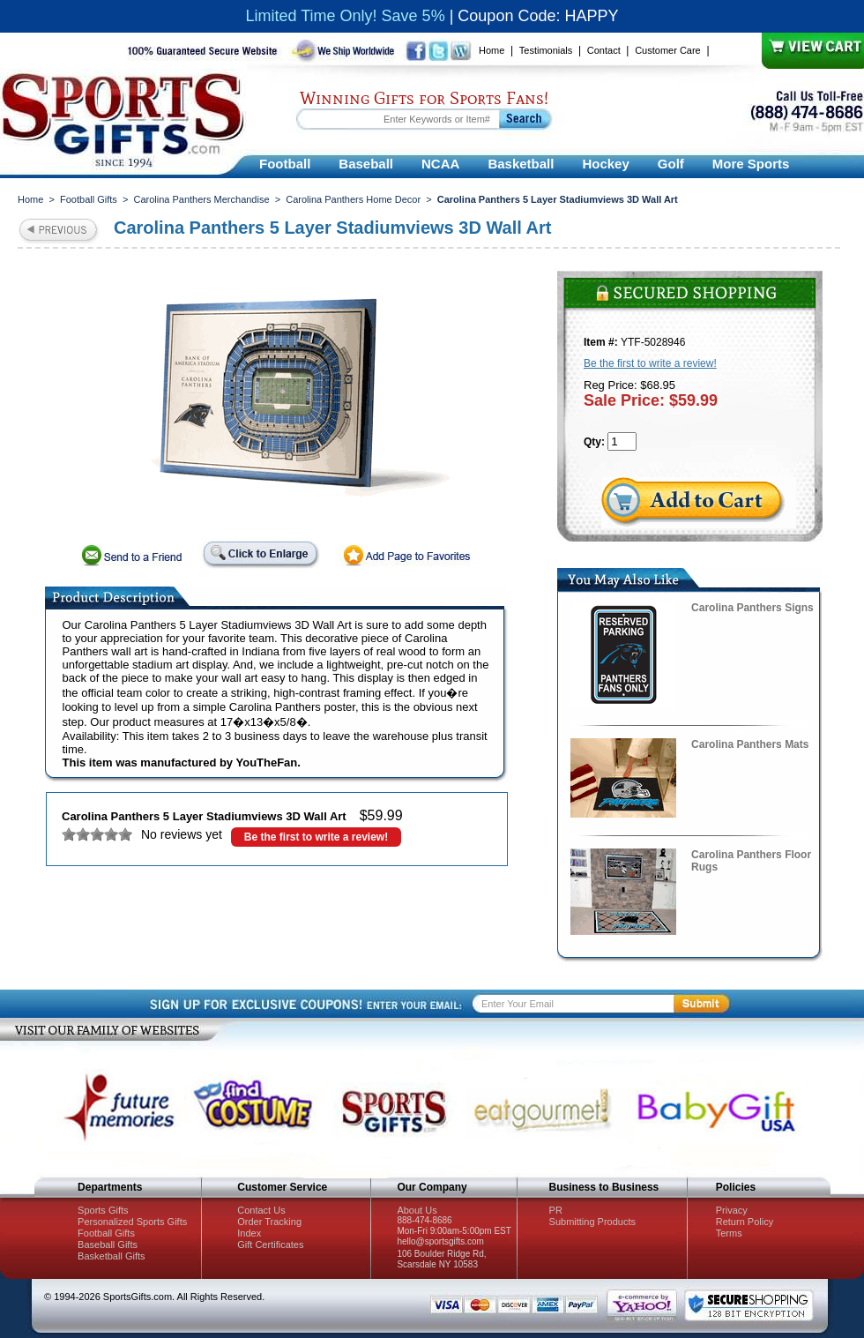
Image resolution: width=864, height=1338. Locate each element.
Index (249, 1233)
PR (555, 1210)
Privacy (732, 1210)
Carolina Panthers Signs (752, 608)
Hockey (605, 163)
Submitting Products (592, 1221)
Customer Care (668, 50)
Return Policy (744, 1221)
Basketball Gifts (111, 1256)
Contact (604, 50)
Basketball (521, 163)
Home (491, 50)
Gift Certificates (270, 1244)
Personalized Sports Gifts (132, 1221)
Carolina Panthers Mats (749, 744)
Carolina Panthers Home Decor (353, 199)
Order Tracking (269, 1221)
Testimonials (546, 50)
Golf (671, 163)
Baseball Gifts (108, 1244)
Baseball (366, 163)
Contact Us (261, 1210)
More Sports (751, 163)
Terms (729, 1233)
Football (284, 163)
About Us (416, 1210)
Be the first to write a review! (316, 837)
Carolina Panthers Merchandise (201, 199)
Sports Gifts (103, 1210)
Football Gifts (88, 199)
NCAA (440, 163)
